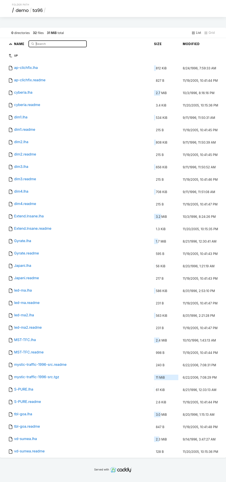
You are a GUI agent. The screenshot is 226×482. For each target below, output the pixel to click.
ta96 (38, 10)
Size (158, 44)
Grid (209, 33)
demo (22, 10)
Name (19, 44)
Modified (191, 44)
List (196, 33)
